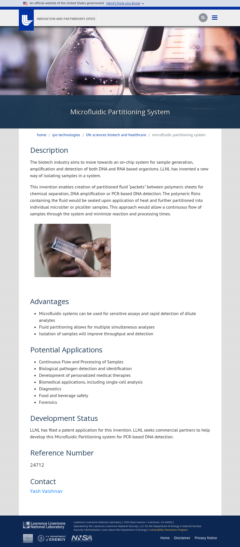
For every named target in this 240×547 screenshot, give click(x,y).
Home (41, 134)
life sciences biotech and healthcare (116, 134)
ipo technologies (66, 134)
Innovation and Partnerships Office (66, 19)
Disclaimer (182, 538)
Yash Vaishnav (46, 491)
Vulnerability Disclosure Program (168, 529)
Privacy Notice (206, 538)
